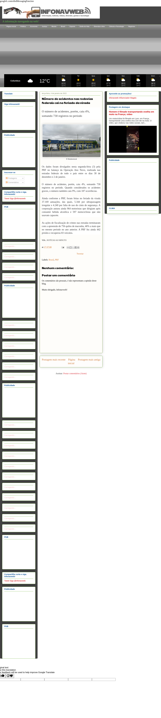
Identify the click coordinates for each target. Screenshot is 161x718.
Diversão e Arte (99, 26)
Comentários (12, 182)
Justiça (44, 26)
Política (23, 26)
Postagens (11, 178)
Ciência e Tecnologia (116, 26)
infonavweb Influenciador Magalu (122, 98)
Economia (33, 26)
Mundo (54, 26)
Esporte (72, 26)
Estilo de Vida (84, 26)
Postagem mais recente (53, 359)
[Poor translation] (10, 676)
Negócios (131, 26)
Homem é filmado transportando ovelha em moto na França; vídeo (131, 112)
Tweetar (80, 254)
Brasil (63, 26)
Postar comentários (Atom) (75, 373)
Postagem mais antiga (89, 359)
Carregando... (10, 246)
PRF (57, 260)
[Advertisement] (82, 51)
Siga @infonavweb (17, 198)
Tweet (6, 198)
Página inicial (11, 26)
